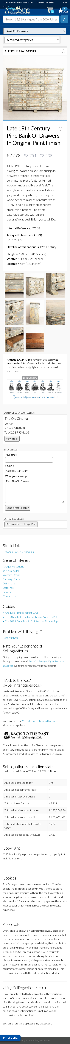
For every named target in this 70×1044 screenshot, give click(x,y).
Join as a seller (11, 570)
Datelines (8, 587)
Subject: (9, 465)
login (65, 2)
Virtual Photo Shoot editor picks (40, 720)
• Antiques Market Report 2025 (21, 612)
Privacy (7, 592)
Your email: (11, 454)
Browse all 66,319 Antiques (18, 551)
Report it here (10, 637)
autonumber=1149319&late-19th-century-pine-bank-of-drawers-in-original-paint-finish (34, 31)
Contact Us (9, 596)
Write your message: (16, 476)
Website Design (12, 574)
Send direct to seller (18, 507)
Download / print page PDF (21, 524)
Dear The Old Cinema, (34, 491)
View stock (12, 438)
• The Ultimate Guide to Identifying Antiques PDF (30, 616)
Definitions (9, 583)
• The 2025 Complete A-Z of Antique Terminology (31, 621)
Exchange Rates (11, 579)
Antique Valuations (13, 566)
